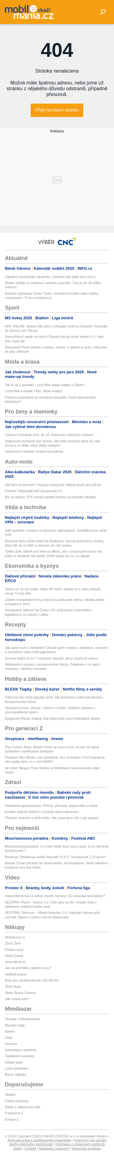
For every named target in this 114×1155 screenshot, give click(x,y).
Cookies (30, 1148)
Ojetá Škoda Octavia (20, 993)
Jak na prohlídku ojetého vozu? (28, 968)
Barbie (10, 1031)
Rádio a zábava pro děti (22, 1107)
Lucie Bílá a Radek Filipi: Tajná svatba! (33, 391)
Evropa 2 (11, 1119)
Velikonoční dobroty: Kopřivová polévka (34, 451)
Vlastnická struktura (86, 1148)
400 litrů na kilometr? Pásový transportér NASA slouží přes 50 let (53, 485)
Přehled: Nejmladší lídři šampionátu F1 (34, 491)
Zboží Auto (13, 986)
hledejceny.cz (15, 937)
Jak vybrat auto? (17, 999)
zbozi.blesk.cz (15, 962)
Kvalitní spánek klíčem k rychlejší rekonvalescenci (42, 812)
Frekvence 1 (14, 1113)
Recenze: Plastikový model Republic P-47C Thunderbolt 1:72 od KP (55, 857)
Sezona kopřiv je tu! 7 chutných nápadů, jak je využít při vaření (51, 658)
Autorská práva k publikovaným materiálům (39, 1140)
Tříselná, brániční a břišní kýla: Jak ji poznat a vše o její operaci (52, 818)
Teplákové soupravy (19, 1056)
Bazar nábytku (15, 1074)
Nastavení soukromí (54, 1148)
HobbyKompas (16, 974)
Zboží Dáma (14, 956)
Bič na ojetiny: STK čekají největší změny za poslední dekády (50, 497)
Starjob (10, 1094)
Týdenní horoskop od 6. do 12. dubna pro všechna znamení (49, 435)
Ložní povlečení (16, 1068)
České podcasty (17, 1101)
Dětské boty (13, 1062)
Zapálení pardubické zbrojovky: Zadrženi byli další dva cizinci (50, 277)
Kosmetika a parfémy (20, 1050)
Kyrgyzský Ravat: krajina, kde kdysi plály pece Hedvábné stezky (52, 718)
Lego (8, 1037)
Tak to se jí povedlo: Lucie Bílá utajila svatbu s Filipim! (45, 385)
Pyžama (11, 1044)
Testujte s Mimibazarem (22, 1019)
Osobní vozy (14, 949)
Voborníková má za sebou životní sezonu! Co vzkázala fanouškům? (55, 896)
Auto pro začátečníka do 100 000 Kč (32, 980)
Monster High (15, 1025)
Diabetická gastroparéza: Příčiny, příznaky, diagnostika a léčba (51, 805)
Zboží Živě (12, 943)
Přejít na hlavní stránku (57, 110)
